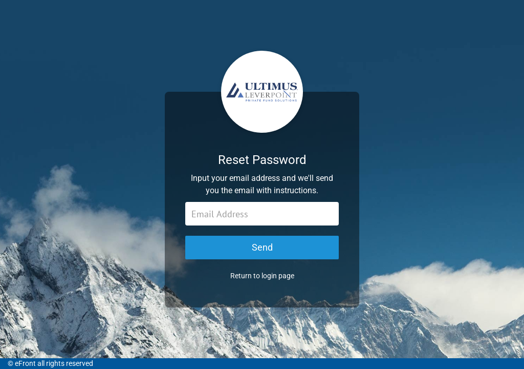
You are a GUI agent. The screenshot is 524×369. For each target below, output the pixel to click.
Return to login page (262, 276)
